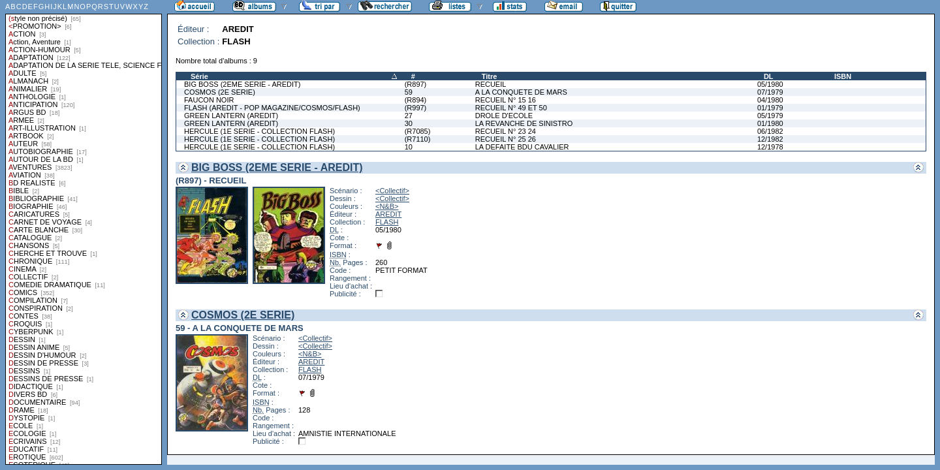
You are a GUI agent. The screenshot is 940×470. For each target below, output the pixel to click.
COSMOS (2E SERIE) (219, 92)
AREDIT (388, 214)
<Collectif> (392, 191)
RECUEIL (491, 84)
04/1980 (770, 100)
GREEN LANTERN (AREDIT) (231, 115)
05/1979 (770, 115)
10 (409, 147)
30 (409, 123)
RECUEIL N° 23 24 (505, 131)
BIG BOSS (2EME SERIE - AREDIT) (242, 84)
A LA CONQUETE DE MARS (521, 92)
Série (199, 76)
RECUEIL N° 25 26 (505, 139)
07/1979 (770, 92)
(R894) (416, 100)
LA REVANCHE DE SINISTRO (524, 123)
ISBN (842, 76)
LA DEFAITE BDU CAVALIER (522, 147)
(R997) (416, 108)
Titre (489, 76)
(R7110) (418, 139)
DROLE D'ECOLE (504, 115)
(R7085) (418, 131)
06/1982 (770, 131)
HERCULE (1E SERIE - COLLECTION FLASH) (259, 131)
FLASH (386, 222)
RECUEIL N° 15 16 (505, 100)
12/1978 (770, 147)
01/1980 (770, 123)
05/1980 (770, 84)
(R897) (416, 84)
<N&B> (386, 206)
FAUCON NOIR (209, 100)
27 (409, 115)
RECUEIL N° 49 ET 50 (511, 108)
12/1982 (770, 139)
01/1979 (770, 108)
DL (769, 76)
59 (409, 92)
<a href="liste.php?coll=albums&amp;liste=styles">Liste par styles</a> (83, 232)
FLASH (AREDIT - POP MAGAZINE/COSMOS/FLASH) (272, 108)
